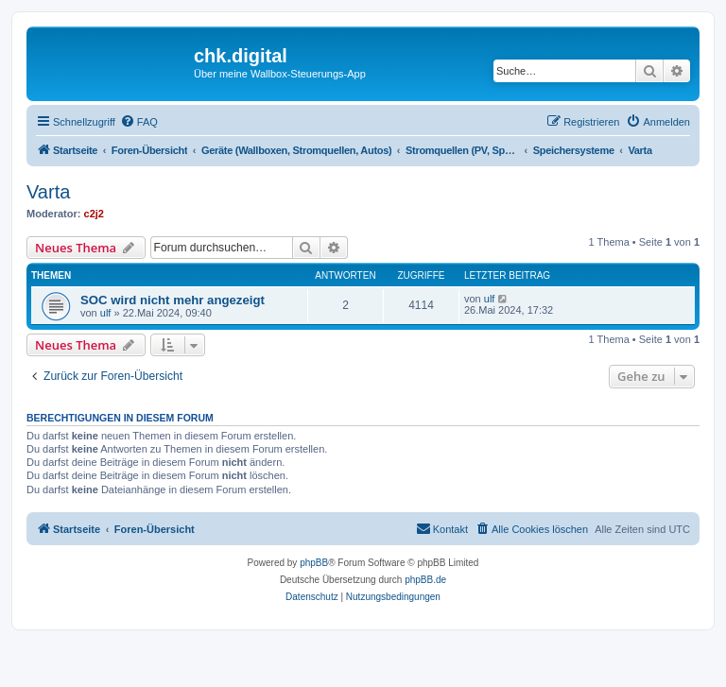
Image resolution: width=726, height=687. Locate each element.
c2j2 (94, 213)
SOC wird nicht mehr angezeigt (172, 300)
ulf (106, 312)
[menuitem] (139, 122)
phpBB (314, 563)
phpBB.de (425, 580)
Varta (48, 191)
